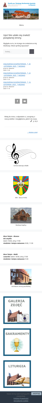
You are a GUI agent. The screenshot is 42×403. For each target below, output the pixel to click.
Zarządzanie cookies (21, 401)
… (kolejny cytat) (32, 132)
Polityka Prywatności (21, 398)
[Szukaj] (31, 51)
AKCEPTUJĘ (36, 394)
